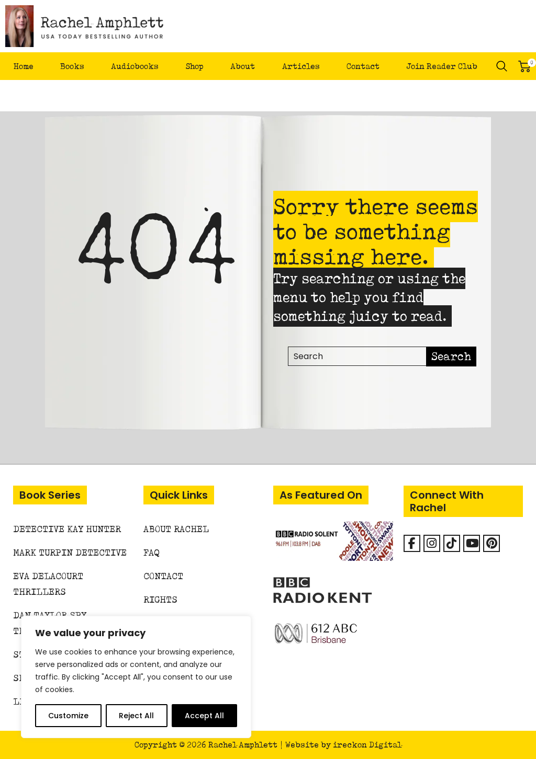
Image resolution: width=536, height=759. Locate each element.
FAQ (151, 552)
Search (502, 66)
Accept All (204, 715)
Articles (301, 66)
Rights (160, 599)
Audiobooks (135, 66)
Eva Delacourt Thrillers (48, 583)
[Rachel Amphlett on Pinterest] (491, 543)
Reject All (136, 715)
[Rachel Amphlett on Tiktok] (451, 543)
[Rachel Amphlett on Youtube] (471, 543)
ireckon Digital (367, 745)
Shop (194, 66)
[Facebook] (412, 543)
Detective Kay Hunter (67, 528)
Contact (363, 66)
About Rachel (176, 528)
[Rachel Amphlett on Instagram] (431, 543)
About (242, 66)
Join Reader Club (441, 66)
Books (72, 66)
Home (24, 66)
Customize (68, 715)
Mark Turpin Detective (70, 552)
